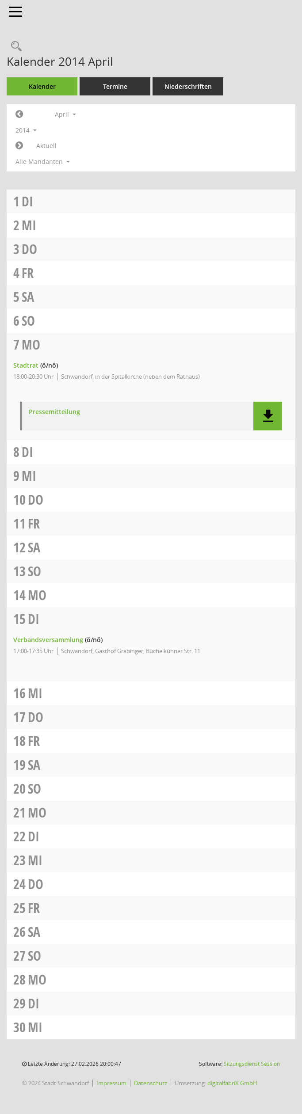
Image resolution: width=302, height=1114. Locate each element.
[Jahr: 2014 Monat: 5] (19, 146)
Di (27, 201)
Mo (31, 344)
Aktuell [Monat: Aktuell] (46, 145)
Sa (28, 297)
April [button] (65, 114)
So (28, 321)
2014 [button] (26, 130)
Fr (28, 273)
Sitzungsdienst (252, 1064)
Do (29, 249)
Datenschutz (150, 1083)
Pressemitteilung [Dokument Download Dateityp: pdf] (54, 412)
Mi (29, 225)
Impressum (111, 1083)
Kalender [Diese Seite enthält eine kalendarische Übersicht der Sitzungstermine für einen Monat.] (42, 86)
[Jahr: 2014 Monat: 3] (19, 114)
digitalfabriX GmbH (232, 1083)
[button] (267, 416)
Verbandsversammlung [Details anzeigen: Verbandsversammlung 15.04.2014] (48, 639)
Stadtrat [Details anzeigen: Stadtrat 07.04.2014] (25, 365)
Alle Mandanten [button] (42, 161)
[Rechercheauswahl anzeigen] (14, 46)
